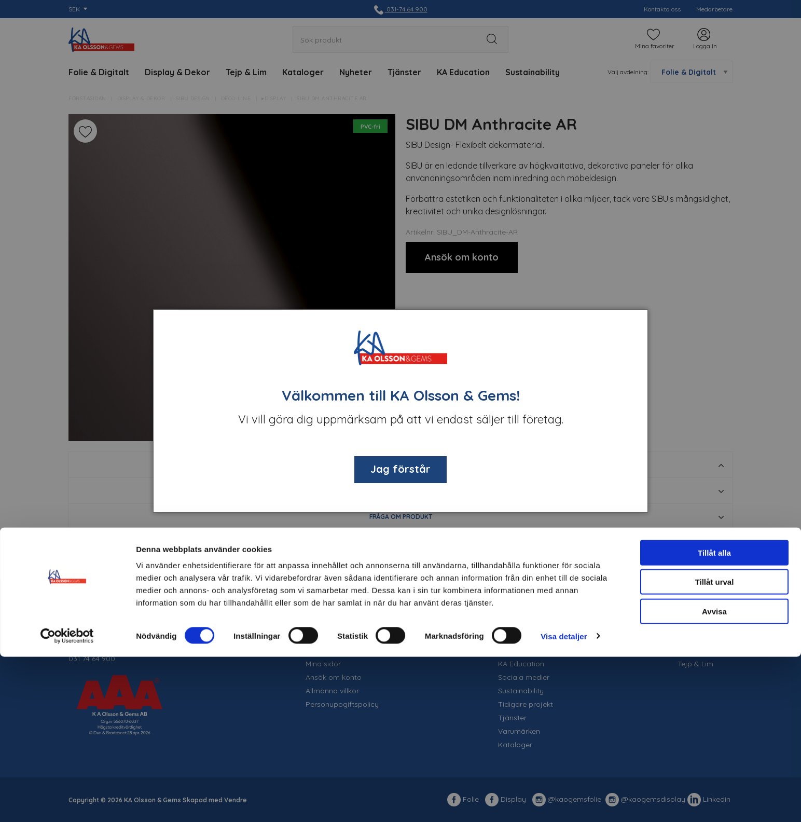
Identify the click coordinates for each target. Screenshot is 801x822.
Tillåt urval (714, 747)
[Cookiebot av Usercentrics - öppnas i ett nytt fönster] (67, 802)
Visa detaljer (564, 801)
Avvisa (714, 776)
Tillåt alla (714, 718)
